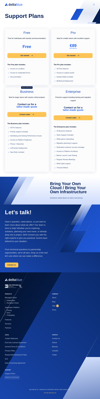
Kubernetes (11, 300)
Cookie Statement (11, 338)
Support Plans (10, 373)
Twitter (54, 355)
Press (54, 310)
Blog (53, 302)
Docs (8, 313)
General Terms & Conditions (15, 347)
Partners (8, 328)
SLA (6, 359)
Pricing (9, 310)
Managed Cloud (10, 297)
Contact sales (26, 114)
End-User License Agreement (15, 342)
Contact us (11, 265)
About (54, 297)
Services (8, 324)
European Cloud (13, 303)
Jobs (55, 306)
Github (54, 342)
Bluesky (55, 347)
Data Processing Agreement (15, 363)
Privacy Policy (10, 351)
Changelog (11, 315)
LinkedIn (55, 351)
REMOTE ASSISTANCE (12, 377)
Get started (26, 55)
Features (8, 320)
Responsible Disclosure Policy (16, 355)
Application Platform (12, 307)
